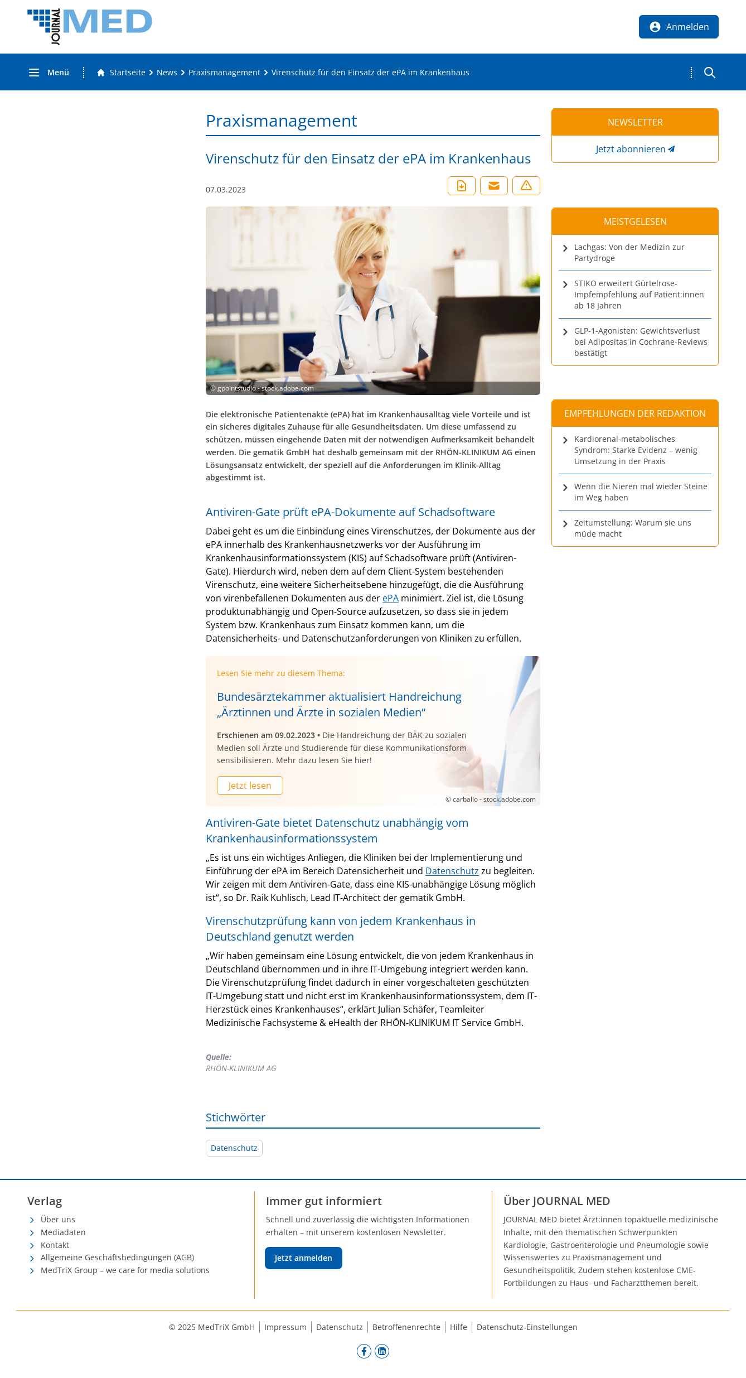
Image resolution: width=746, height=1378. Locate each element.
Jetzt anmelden (303, 1257)
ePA (390, 598)
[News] (167, 72)
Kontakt (55, 1245)
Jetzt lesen (250, 785)
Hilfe (458, 1327)
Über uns (58, 1219)
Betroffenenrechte (406, 1327)
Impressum (285, 1327)
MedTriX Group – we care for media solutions (125, 1270)
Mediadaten (63, 1232)
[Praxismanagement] (224, 72)
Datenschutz (452, 871)
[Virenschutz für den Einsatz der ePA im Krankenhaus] (370, 72)
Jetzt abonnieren (631, 149)
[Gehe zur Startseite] (121, 72)
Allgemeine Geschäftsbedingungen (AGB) (117, 1257)
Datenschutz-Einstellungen (527, 1327)
